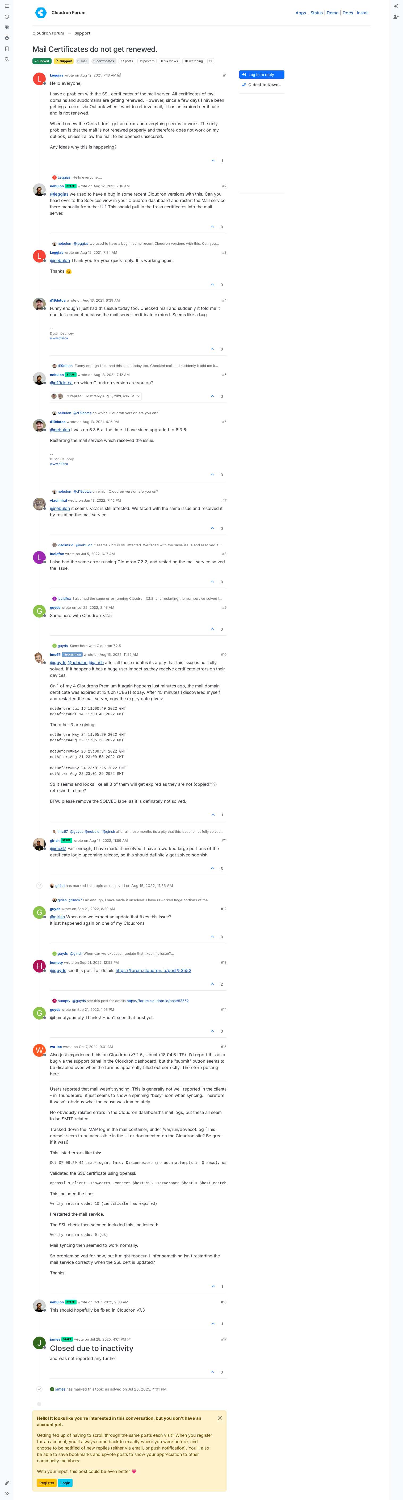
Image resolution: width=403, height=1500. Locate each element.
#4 (224, 300)
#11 (224, 840)
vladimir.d (58, 500)
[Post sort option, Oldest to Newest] (261, 85)
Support (63, 61)
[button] (7, 1483)
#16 (223, 1302)
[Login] (396, 6)
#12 (223, 909)
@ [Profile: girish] (96, 662)
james (55, 1339)
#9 (224, 607)
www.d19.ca (59, 338)
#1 (224, 75)
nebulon (57, 186)
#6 (224, 422)
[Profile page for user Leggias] (39, 79)
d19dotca (58, 300)
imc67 (55, 654)
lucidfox (57, 554)
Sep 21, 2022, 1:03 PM (95, 1009)
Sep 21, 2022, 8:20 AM (96, 909)
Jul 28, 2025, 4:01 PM (108, 1339)
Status (316, 12)
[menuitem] (396, 6)
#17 (223, 1339)
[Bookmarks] (7, 49)
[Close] (219, 1418)
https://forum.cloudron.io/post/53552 (153, 970)
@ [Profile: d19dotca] (61, 382)
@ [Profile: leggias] (59, 194)
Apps (301, 12)
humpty (56, 962)
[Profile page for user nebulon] (39, 189)
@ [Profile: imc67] (58, 848)
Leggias (56, 75)
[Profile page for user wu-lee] (39, 1050)
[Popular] (7, 38)
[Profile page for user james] (39, 1343)
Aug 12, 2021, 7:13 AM (98, 75)
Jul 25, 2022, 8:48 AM (95, 607)
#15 (223, 1047)
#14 (223, 1009)
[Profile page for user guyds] (39, 611)
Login (65, 1483)
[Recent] (7, 17)
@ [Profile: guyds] (58, 662)
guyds (55, 607)
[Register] (396, 17)
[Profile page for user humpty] (39, 966)
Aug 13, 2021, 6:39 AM (101, 300)
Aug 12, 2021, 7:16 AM (112, 186)
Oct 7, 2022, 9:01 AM (96, 1047)
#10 (223, 654)
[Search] (7, 59)
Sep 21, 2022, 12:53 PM (99, 962)
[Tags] (7, 27)
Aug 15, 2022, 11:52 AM (119, 654)
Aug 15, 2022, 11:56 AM (108, 840)
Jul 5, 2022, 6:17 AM (98, 554)
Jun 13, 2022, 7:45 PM (102, 500)
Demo (333, 12)
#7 (224, 500)
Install (362, 12)
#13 (223, 962)
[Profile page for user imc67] (39, 658)
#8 (224, 554)
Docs (348, 12)
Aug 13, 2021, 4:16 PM (101, 422)
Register (46, 1483)
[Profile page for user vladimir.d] (39, 504)
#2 (224, 186)
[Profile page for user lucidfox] (39, 557)
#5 (224, 375)
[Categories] (7, 6)
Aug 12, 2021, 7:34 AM (98, 252)
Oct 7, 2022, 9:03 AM (111, 1302)
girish (55, 840)
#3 (224, 252)
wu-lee (56, 1047)
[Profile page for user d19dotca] (39, 304)
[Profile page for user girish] (39, 844)
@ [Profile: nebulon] (60, 260)
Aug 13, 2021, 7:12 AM (112, 375)
